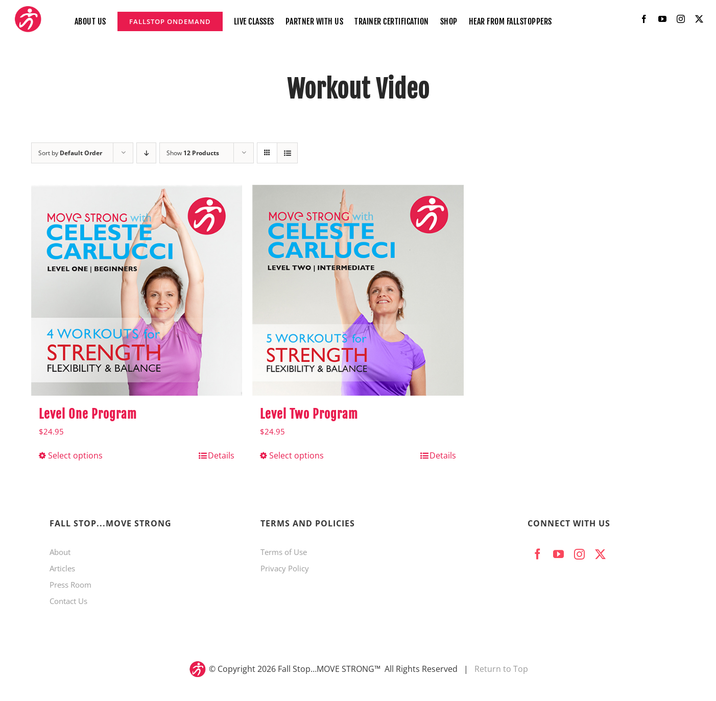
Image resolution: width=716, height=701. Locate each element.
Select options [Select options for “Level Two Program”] (296, 455)
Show (192, 153)
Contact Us (68, 601)
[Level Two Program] (357, 290)
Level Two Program (309, 414)
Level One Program (88, 414)
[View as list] (287, 153)
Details (221, 455)
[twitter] (699, 19)
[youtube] (662, 19)
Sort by (70, 153)
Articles (62, 568)
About (60, 552)
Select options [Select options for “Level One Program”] (75, 455)
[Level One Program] (136, 290)
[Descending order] (146, 152)
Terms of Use (283, 552)
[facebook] (644, 19)
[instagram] (681, 19)
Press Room (70, 584)
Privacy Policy (284, 568)
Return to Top (501, 668)
